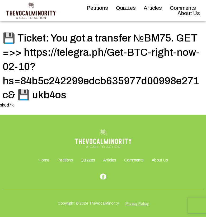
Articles (153, 8)
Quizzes (126, 8)
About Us (188, 13)
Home (43, 160)
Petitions (97, 8)
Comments (183, 8)
